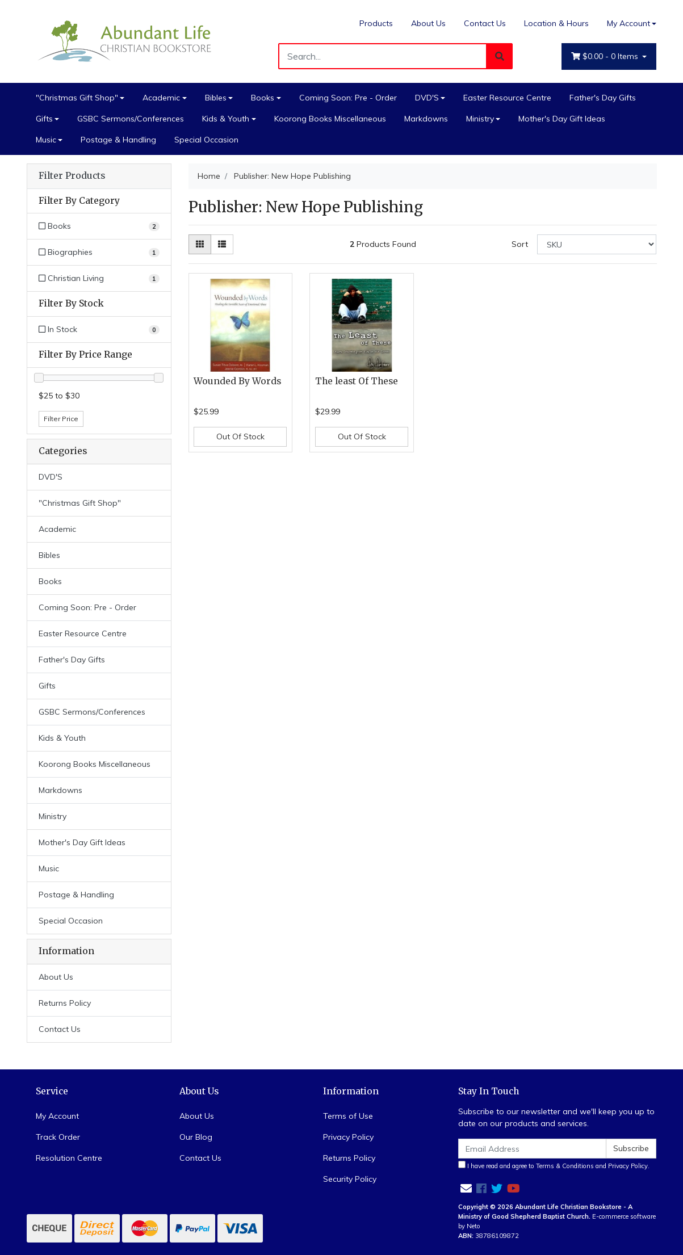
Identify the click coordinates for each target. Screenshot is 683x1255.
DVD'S (427, 98)
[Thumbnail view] (199, 244)
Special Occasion (206, 140)
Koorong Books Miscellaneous (330, 119)
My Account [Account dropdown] (628, 23)
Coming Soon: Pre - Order (348, 98)
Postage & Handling (118, 140)
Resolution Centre (69, 1158)
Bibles (216, 98)
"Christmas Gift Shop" (77, 98)
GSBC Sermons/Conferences (130, 119)
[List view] (222, 244)
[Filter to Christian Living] (99, 278)
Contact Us (485, 23)
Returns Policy (65, 1003)
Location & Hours (556, 23)
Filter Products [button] (72, 176)
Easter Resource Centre (507, 98)
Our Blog (195, 1137)
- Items (605, 56)
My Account (57, 1116)
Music (46, 140)
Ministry (480, 119)
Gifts (44, 119)
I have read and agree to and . (554, 1165)
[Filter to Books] (99, 226)
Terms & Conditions (565, 1166)
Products (376, 23)
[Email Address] (532, 1149)
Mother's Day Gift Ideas (561, 119)
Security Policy (349, 1179)
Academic (161, 98)
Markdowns (426, 119)
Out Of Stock (240, 436)
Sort (520, 244)
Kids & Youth (225, 119)
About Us (428, 23)
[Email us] (466, 1188)
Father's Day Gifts (602, 98)
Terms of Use (348, 1116)
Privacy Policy (348, 1137)
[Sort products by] (597, 244)
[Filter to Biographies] (99, 252)
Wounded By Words (237, 381)
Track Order (58, 1137)
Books (262, 98)
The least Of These (356, 381)
